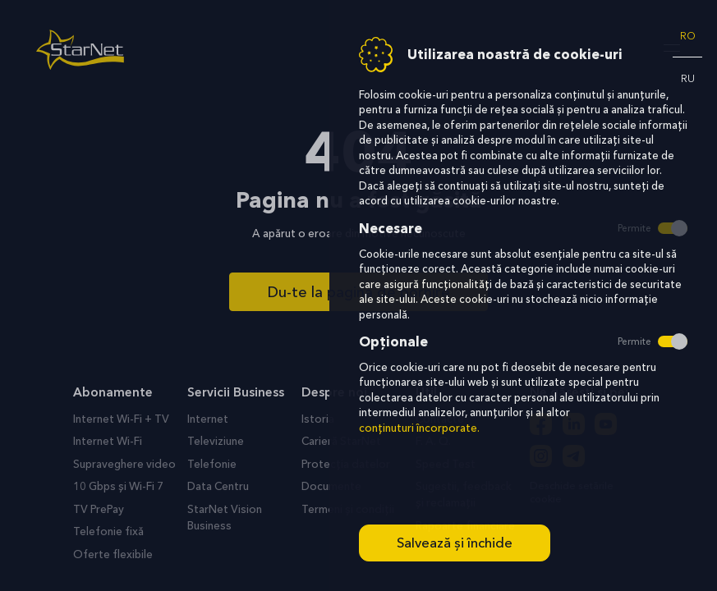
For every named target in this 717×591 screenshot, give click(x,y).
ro (688, 36)
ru (688, 78)
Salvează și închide (454, 542)
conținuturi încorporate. (419, 428)
